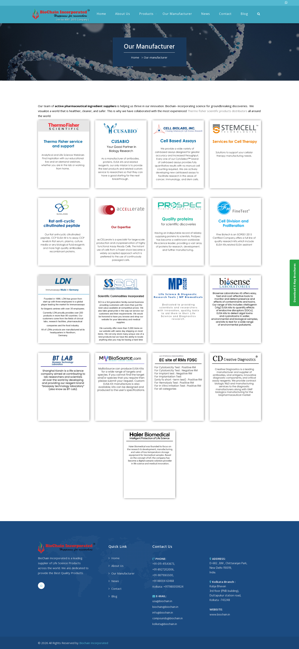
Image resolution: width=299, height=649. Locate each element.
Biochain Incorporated (93, 643)
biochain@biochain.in (165, 607)
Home (101, 14)
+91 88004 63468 (163, 581)
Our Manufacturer (177, 14)
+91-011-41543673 (163, 564)
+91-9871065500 (162, 575)
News (205, 14)
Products (146, 14)
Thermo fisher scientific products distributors (217, 111)
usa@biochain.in (162, 601)
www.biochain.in (220, 614)
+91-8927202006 (163, 569)
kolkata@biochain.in (164, 624)
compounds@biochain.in (167, 618)
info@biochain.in (162, 612)
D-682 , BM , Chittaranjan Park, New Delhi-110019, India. (228, 568)
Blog (244, 14)
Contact (225, 14)
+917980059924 (173, 587)
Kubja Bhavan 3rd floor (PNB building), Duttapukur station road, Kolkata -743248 (225, 593)
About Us (122, 14)
